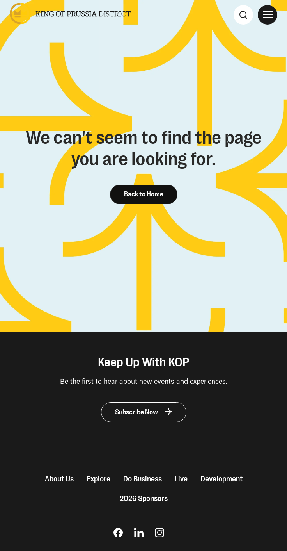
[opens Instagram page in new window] (159, 534)
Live (181, 479)
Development (221, 479)
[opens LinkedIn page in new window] (139, 534)
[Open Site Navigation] (267, 14)
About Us (59, 479)
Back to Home (143, 194)
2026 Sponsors (144, 499)
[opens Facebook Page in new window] (118, 534)
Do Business (142, 479)
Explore (98, 479)
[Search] (243, 14)
